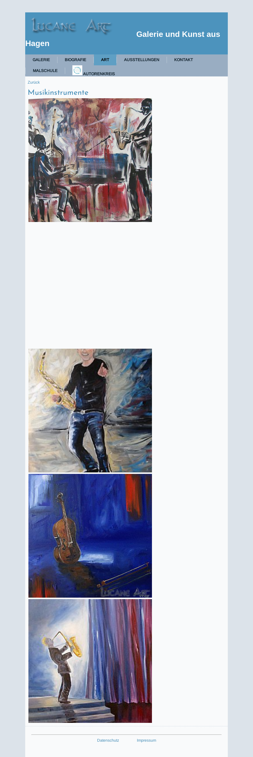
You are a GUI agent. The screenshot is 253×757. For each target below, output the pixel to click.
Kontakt (183, 60)
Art (105, 60)
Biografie (75, 60)
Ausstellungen (141, 60)
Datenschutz (108, 740)
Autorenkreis (93, 70)
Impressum (146, 740)
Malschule (45, 71)
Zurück (34, 82)
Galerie (41, 60)
